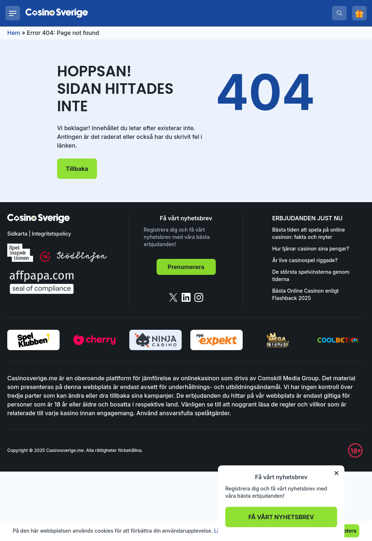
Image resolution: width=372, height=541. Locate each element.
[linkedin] (186, 297)
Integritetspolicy (51, 234)
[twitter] (173, 297)
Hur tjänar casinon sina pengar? (310, 248)
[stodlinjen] (82, 260)
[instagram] (199, 297)
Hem (13, 32)
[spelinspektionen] (20, 253)
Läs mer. (224, 531)
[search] (339, 13)
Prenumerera (185, 266)
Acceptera (343, 531)
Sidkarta (17, 234)
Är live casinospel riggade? (304, 260)
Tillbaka (77, 168)
